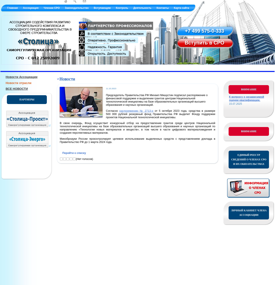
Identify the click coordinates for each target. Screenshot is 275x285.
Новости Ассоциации (21, 77)
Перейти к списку (74, 153)
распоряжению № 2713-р (136, 110)
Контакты (163, 7)
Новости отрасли (18, 83)
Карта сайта (181, 7)
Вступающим (102, 7)
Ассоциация (30, 7)
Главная (12, 7)
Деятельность (142, 7)
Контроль (122, 7)
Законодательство (77, 7)
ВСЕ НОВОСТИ (17, 88)
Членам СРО (52, 7)
